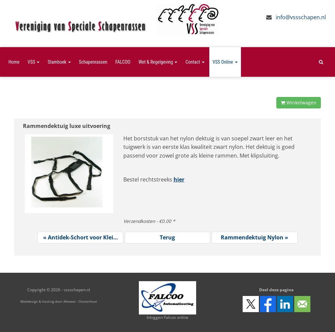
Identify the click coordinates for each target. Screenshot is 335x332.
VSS (34, 62)
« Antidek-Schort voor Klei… (80, 237)
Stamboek (59, 62)
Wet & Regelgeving (158, 62)
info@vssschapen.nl (301, 17)
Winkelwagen (298, 102)
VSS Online (225, 62)
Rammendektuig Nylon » (254, 237)
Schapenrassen (93, 62)
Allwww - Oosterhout (80, 301)
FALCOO (122, 62)
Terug (167, 237)
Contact (194, 62)
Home (14, 62)
